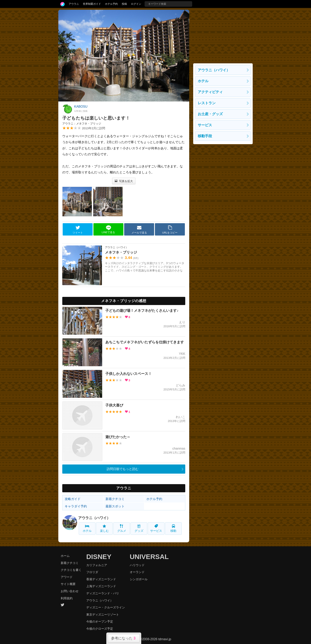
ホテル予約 (111, 3)
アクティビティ (210, 92)
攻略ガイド (73, 499)
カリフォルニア (96, 565)
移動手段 (205, 136)
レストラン (207, 103)
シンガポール (139, 579)
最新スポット (115, 506)
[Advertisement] (223, 34)
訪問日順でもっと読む (122, 469)
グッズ (138, 528)
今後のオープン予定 (99, 621)
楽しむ (104, 528)
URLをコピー (170, 229)
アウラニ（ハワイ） (94, 518)
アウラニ (74, 3)
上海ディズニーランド (101, 586)
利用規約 (67, 598)
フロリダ (92, 572)
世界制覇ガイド (92, 3)
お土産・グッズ (210, 114)
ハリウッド (137, 565)
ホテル (87, 528)
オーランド (137, 572)
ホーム (65, 555)
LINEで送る (108, 229)
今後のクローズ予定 (99, 628)
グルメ (121, 528)
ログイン (136, 3)
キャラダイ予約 (76, 506)
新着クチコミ (115, 499)
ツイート (78, 229)
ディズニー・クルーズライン (105, 607)
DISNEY (98, 556)
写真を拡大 (124, 181)
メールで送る (139, 229)
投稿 (124, 3)
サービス (156, 528)
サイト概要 (68, 584)
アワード (67, 577)
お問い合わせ (70, 591)
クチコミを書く (71, 570)
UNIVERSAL (149, 556)
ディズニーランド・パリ (102, 593)
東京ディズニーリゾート (102, 614)
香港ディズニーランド (101, 579)
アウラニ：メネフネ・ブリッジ (81, 123)
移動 (173, 528)
